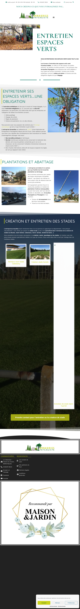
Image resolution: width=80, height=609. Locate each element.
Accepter (43, 603)
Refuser (57, 603)
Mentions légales (53, 606)
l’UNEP (29, 129)
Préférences (71, 603)
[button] (73, 2)
